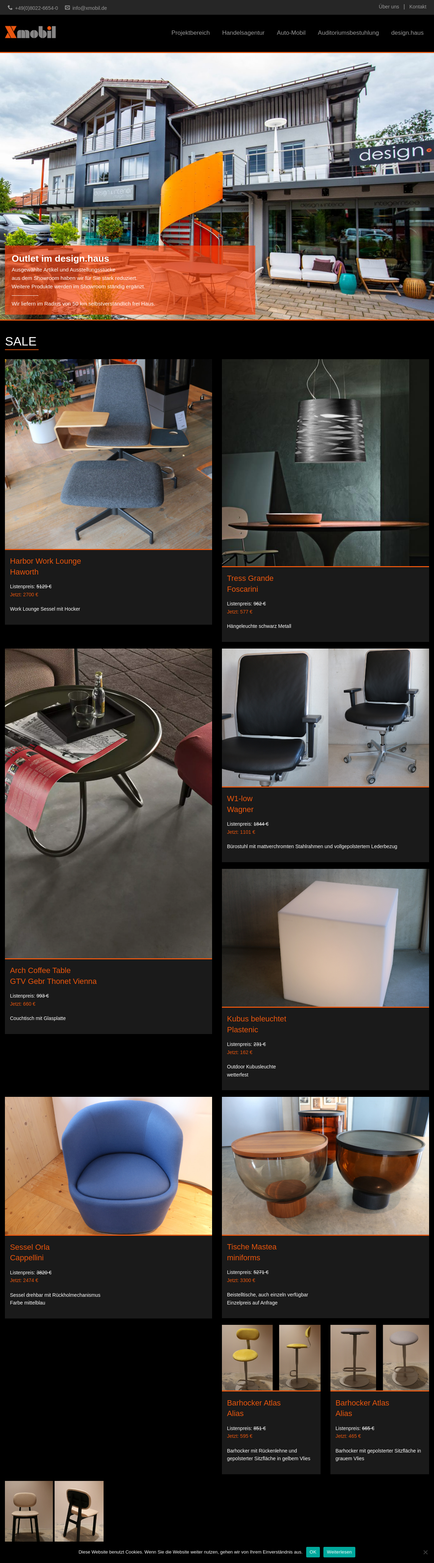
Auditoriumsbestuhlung (348, 32)
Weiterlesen (339, 1552)
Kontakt (417, 6)
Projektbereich (190, 32)
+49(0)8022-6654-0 (36, 8)
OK (313, 1552)
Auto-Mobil (291, 32)
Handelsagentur (243, 32)
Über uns (389, 6)
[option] (217, 186)
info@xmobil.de (89, 8)
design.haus (407, 32)
